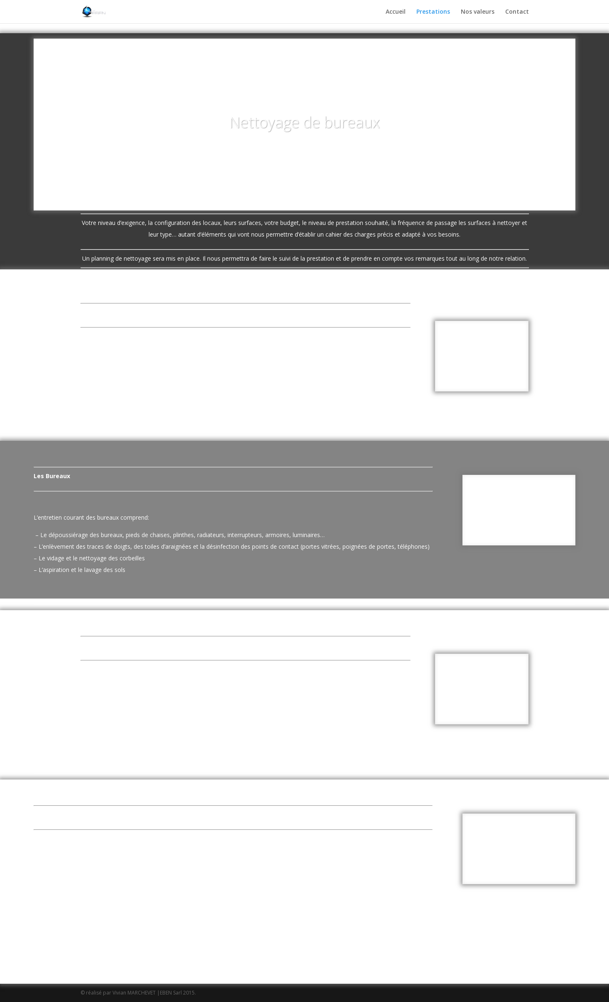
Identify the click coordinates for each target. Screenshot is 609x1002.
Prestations (433, 12)
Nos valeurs (477, 12)
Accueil (396, 12)
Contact (517, 12)
